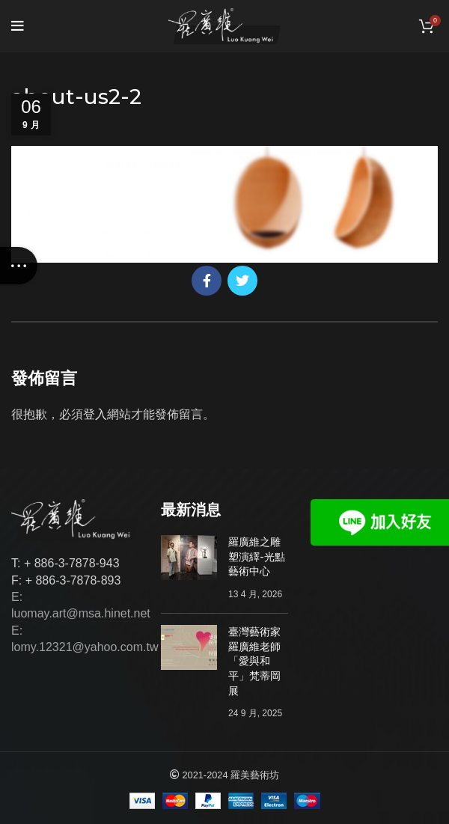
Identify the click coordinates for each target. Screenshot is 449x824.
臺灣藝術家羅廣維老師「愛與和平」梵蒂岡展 (254, 661)
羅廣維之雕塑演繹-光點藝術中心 (256, 556)
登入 (95, 414)
